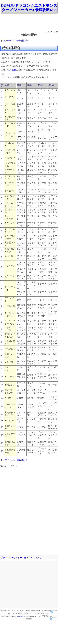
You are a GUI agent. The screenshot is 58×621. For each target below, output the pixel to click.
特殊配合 (11, 70)
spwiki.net (20, 616)
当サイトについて (32, 557)
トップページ (7, 40)
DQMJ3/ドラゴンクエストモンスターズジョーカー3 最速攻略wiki (29, 8)
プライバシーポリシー (11, 557)
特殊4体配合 (22, 40)
